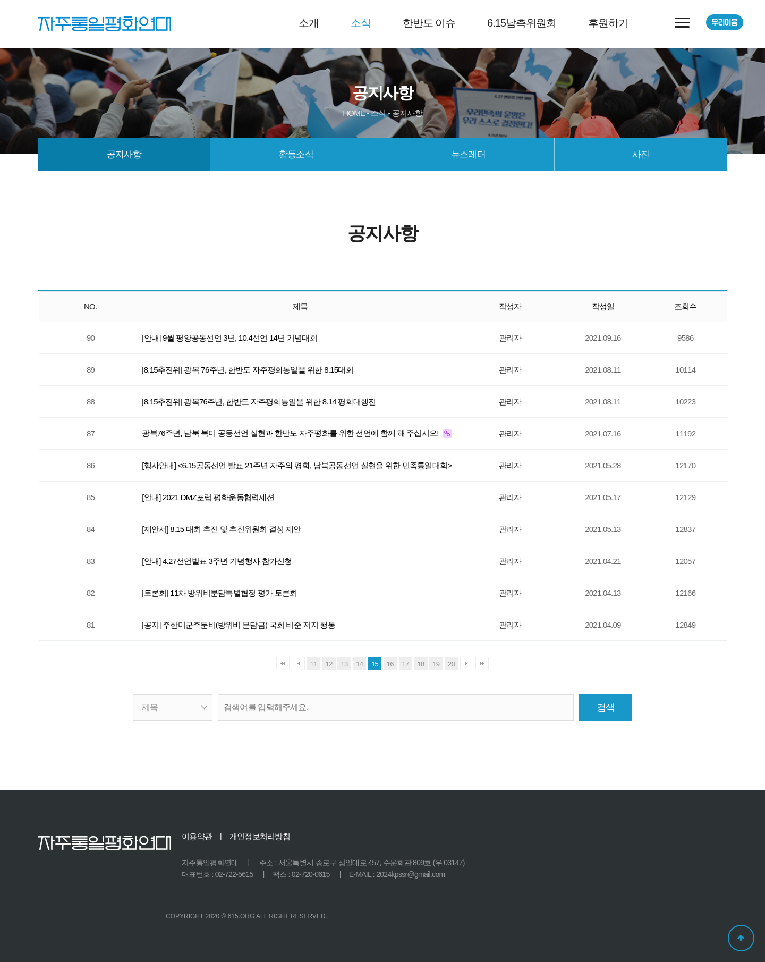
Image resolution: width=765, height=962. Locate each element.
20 (451, 664)
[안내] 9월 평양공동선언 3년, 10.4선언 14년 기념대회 (229, 337)
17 (405, 664)
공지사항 (124, 154)
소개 (309, 23)
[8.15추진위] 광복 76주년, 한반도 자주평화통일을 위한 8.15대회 (247, 369)
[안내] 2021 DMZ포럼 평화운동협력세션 (208, 497)
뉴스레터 (468, 154)
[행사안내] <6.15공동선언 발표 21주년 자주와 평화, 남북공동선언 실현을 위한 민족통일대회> (297, 465)
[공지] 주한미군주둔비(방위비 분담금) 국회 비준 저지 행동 (238, 624)
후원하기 (608, 23)
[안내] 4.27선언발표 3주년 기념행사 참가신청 (217, 561)
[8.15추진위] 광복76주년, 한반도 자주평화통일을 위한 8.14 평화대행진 (259, 401)
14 (359, 664)
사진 (640, 154)
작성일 (603, 306)
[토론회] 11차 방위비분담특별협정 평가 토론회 (219, 592)
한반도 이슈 (429, 23)
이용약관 (197, 836)
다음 (466, 663)
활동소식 (296, 154)
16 (390, 664)
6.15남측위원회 (521, 23)
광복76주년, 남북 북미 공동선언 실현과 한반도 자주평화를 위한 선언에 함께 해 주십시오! (291, 432)
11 (313, 664)
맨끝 (482, 663)
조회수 (685, 306)
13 (344, 664)
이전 (298, 663)
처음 (283, 663)
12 (329, 664)
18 (420, 664)
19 (435, 664)
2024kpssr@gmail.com (410, 874)
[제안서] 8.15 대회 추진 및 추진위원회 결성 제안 (221, 529)
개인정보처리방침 (260, 836)
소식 (361, 23)
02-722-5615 (234, 874)
